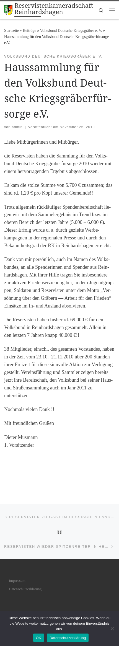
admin (17, 127)
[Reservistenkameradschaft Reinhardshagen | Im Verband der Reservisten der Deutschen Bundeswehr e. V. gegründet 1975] (8, 9)
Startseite (11, 30)
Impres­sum (17, 580)
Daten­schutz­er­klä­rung (25, 589)
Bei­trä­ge (29, 30)
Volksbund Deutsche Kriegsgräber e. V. (71, 30)
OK (38, 638)
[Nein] (112, 628)
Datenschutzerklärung (68, 638)
